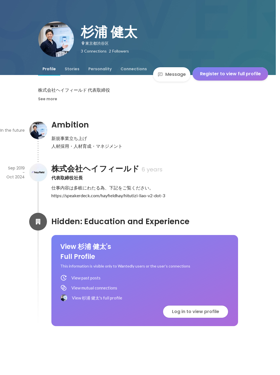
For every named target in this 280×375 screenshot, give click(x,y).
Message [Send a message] (172, 74)
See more (47, 99)
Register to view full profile (230, 74)
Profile (49, 69)
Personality (100, 69)
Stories (72, 69)
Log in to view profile (195, 311)
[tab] (49, 69)
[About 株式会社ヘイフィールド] (38, 172)
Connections (134, 69)
